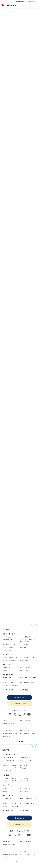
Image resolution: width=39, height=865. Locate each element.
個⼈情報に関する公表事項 (9, 733)
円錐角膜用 (23, 647)
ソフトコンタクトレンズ (26, 644)
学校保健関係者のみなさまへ (28, 683)
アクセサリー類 (24, 660)
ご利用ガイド (6, 668)
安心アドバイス (6, 678)
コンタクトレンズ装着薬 (9, 660)
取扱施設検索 (19, 697)
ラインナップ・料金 (25, 668)
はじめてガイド (8, 675)
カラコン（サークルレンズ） (9, 644)
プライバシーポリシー (26, 731)
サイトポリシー (6, 736)
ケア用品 (5, 655)
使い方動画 (24, 690)
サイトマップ (6, 731)
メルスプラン (7, 665)
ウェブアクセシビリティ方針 (27, 733)
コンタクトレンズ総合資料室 (10, 685)
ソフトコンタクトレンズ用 (9, 657)
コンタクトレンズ (8, 634)
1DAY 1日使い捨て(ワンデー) (10, 637)
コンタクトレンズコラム (9, 683)
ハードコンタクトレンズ (9, 647)
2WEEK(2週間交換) (25, 637)
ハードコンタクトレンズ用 (27, 657)
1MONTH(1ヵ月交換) (8, 640)
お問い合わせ (6, 721)
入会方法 (4, 670)
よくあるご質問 (24, 670)
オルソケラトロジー (7, 650)
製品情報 (5, 629)
